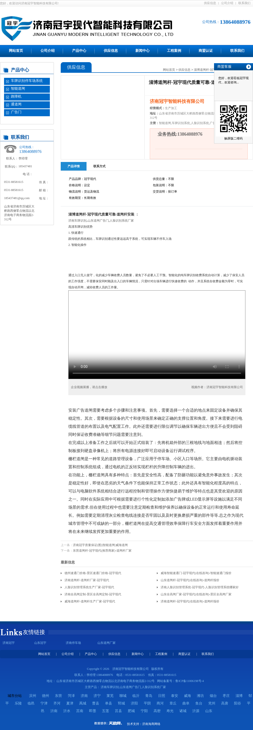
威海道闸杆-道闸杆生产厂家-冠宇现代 (90, 601)
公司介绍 (227, 3)
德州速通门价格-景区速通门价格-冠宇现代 (93, 573)
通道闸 (16, 104)
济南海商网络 (151, 724)
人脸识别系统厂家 (122, 220)
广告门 (16, 112)
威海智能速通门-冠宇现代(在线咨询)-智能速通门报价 (196, 573)
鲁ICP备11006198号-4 (189, 681)
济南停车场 (73, 643)
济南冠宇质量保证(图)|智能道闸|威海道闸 (100, 545)
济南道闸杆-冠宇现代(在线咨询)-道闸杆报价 (190, 601)
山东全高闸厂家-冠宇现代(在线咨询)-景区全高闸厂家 (196, 594)
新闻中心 (142, 51)
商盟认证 (206, 51)
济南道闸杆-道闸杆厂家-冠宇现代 (87, 580)
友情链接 (34, 632)
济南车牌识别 (77, 220)
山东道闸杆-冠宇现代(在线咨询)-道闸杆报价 (190, 580)
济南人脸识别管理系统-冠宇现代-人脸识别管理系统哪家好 (200, 587)
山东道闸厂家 (106, 643)
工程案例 (174, 51)
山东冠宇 (40, 643)
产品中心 (79, 51)
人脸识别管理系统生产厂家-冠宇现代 (89, 587)
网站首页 (16, 51)
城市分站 (15, 696)
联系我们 (244, 3)
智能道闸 (18, 88)
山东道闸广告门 (98, 220)
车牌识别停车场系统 (27, 81)
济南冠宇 (9, 643)
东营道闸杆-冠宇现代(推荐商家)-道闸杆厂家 (102, 550)
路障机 (16, 96)
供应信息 (210, 3)
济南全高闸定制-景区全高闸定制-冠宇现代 (93, 594)
